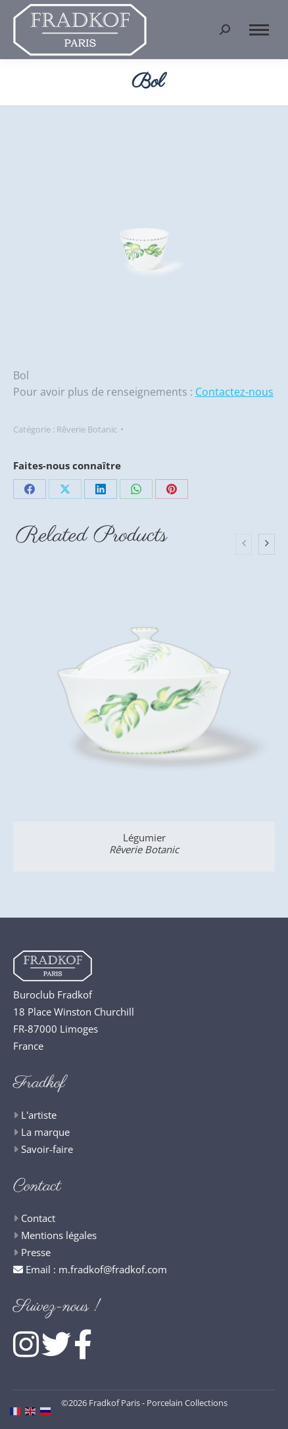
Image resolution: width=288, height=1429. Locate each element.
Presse (36, 1252)
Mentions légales (59, 1235)
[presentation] (243, 544)
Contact (38, 1218)
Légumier (144, 843)
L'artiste (39, 1114)
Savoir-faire (47, 1149)
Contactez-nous (234, 392)
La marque (45, 1131)
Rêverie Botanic (87, 429)
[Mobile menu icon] (259, 29)
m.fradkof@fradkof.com (113, 1269)
